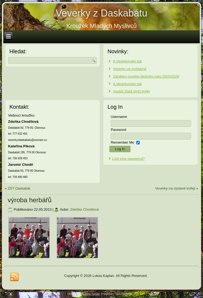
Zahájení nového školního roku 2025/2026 (146, 76)
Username (119, 117)
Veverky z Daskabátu (101, 13)
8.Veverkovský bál (127, 61)
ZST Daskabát (19, 188)
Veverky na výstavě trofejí (175, 188)
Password (118, 130)
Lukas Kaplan (91, 293)
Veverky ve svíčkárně (130, 69)
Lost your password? (128, 159)
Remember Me (122, 142)
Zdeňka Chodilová (84, 209)
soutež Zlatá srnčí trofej (131, 91)
